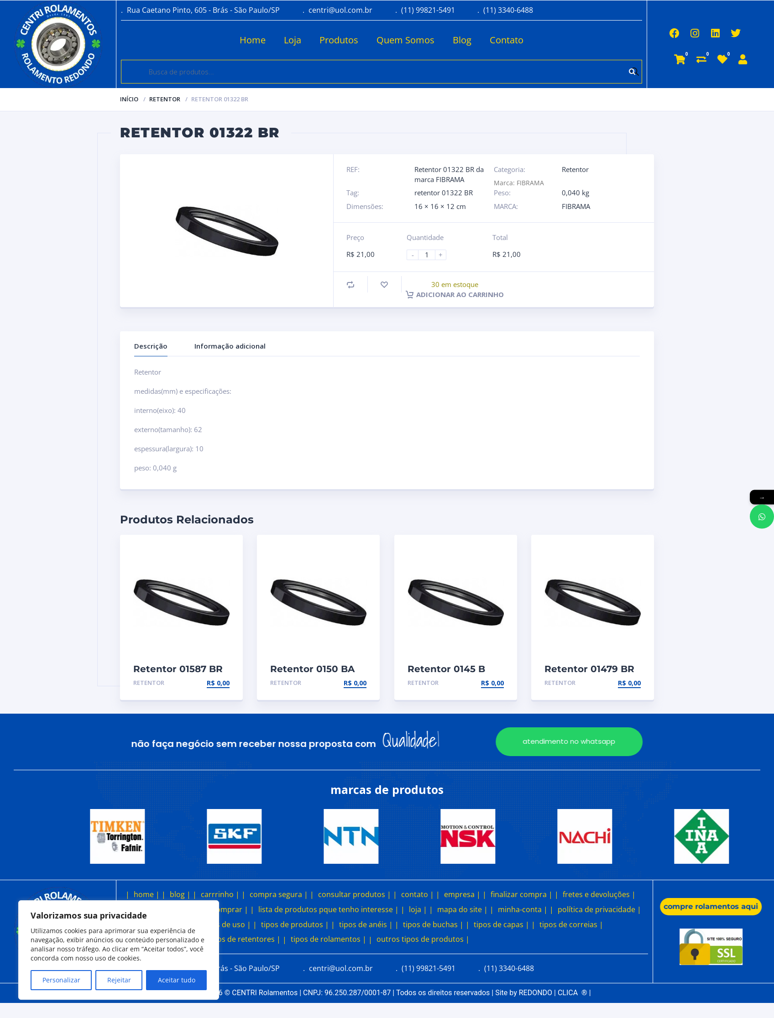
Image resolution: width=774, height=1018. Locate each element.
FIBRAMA (576, 206)
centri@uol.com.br (340, 10)
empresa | (462, 894)
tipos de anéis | (366, 924)
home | (147, 894)
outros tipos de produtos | (423, 939)
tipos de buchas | (433, 924)
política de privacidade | (599, 909)
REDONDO (535, 992)
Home (223, 40)
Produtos (309, 40)
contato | (417, 894)
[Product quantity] (430, 255)
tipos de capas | (501, 924)
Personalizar (61, 980)
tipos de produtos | (295, 924)
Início (129, 99)
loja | (418, 909)
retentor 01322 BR (443, 192)
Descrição (150, 345)
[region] (118, 950)
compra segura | (279, 894)
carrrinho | (220, 894)
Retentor (164, 99)
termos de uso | (223, 924)
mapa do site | (462, 909)
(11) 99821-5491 (428, 10)
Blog (433, 40)
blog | (180, 894)
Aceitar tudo (176, 980)
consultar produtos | (354, 894)
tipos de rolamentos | (328, 939)
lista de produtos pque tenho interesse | (328, 909)
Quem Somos (376, 40)
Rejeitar (119, 980)
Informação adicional (230, 345)
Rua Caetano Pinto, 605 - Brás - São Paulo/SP (203, 10)
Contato (477, 40)
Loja (263, 40)
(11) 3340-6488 (508, 10)
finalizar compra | (522, 894)
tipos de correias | (571, 924)
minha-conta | (523, 909)
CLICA (572, 992)
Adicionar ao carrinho (455, 294)
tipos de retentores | (244, 939)
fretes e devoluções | (599, 894)
